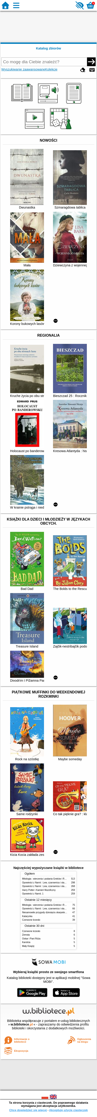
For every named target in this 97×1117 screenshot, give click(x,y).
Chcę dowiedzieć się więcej (28, 1110)
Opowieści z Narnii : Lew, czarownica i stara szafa (47, 882)
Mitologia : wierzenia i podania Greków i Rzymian (47, 879)
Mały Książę (28, 946)
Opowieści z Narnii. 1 (33, 893)
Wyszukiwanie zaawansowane (23, 69)
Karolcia (26, 942)
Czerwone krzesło (31, 920)
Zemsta (26, 935)
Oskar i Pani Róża (31, 938)
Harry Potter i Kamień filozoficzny (38, 890)
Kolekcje (51, 69)
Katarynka (27, 916)
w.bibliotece (22, 1024)
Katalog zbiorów (48, 48)
